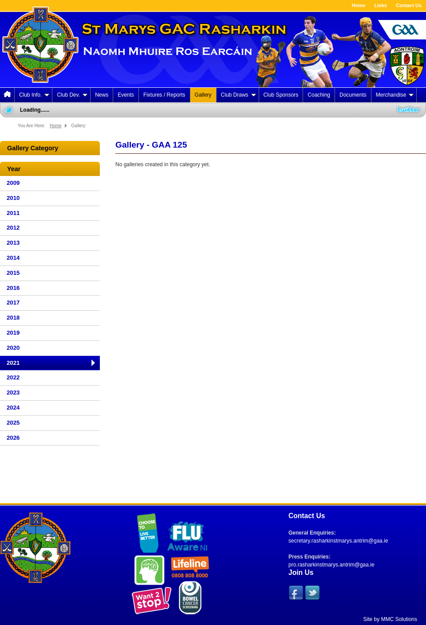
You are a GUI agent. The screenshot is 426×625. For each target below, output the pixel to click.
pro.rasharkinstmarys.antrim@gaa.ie (331, 565)
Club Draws (238, 95)
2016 (13, 288)
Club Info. (34, 95)
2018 (13, 317)
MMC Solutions (399, 619)
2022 (13, 377)
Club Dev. (72, 95)
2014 (13, 257)
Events (126, 95)
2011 (13, 213)
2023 (13, 392)
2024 (13, 407)
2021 (13, 362)
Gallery (203, 95)
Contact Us (409, 5)
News (101, 95)
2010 (13, 198)
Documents (353, 95)
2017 (13, 302)
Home (359, 5)
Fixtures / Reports (164, 95)
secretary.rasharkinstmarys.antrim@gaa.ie (338, 541)
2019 (13, 332)
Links (380, 5)
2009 (13, 183)
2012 (13, 227)
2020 (13, 347)
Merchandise (395, 95)
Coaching (319, 95)
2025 (13, 422)
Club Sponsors (281, 95)
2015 (13, 273)
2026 (13, 437)
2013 (13, 242)
